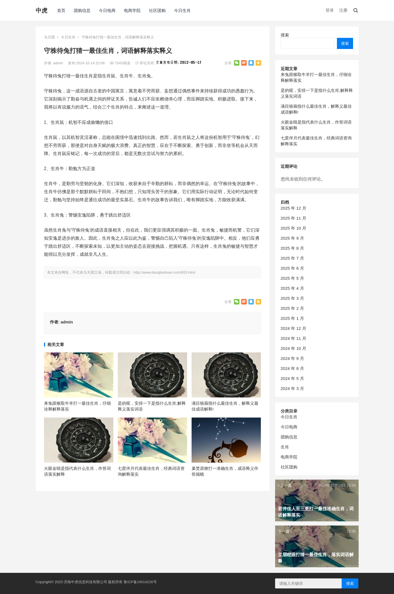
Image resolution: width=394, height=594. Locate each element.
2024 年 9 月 (292, 358)
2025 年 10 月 (294, 228)
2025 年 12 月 (294, 208)
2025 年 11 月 (294, 218)
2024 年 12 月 (294, 328)
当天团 (49, 37)
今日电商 (107, 10)
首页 (61, 10)
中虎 (41, 10)
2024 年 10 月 (294, 348)
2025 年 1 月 (292, 318)
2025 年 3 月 (292, 298)
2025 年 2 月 (292, 308)
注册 (343, 10)
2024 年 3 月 (292, 388)
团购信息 (82, 10)
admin (58, 63)
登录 (330, 10)
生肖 (285, 447)
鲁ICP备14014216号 (140, 582)
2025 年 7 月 (292, 258)
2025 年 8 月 (292, 248)
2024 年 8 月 (292, 368)
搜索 (285, 35)
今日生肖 (182, 10)
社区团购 (157, 10)
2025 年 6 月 (292, 268)
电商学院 (132, 10)
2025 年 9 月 (292, 238)
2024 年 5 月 (292, 378)
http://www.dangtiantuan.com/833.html (164, 272)
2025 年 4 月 (292, 288)
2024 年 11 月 (294, 338)
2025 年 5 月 (292, 278)
